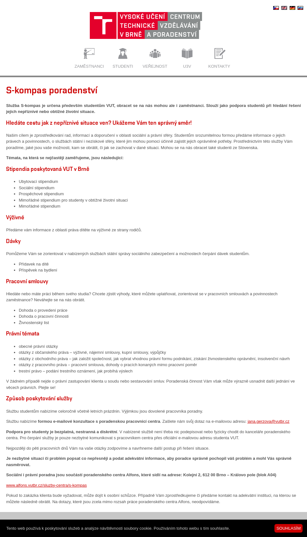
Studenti (123, 66)
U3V (187, 66)
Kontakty (219, 66)
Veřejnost (155, 66)
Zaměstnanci (89, 66)
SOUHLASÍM (288, 528)
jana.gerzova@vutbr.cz (268, 421)
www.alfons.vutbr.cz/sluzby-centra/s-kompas (46, 485)
